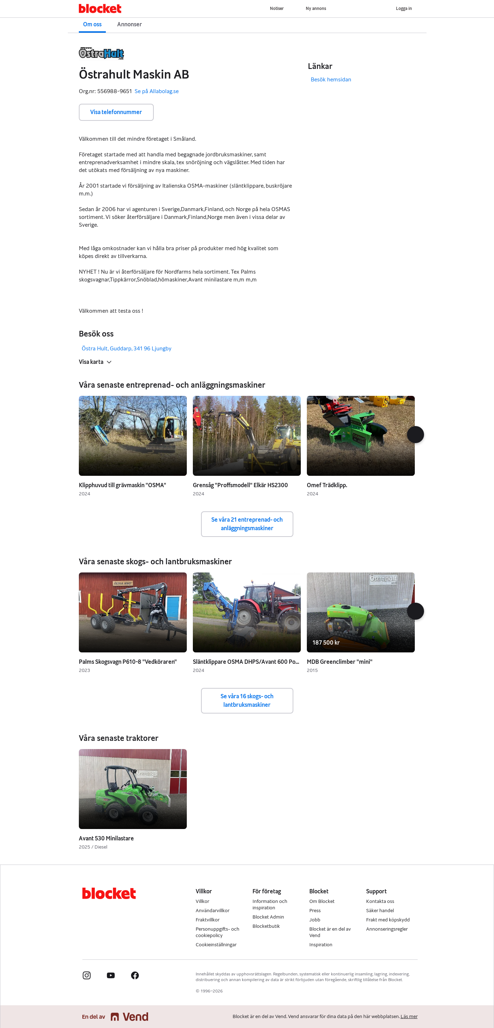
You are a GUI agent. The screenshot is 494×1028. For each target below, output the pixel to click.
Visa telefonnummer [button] (116, 112)
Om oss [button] (92, 24)
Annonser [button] (129, 24)
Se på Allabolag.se (157, 91)
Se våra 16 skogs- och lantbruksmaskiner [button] (247, 700)
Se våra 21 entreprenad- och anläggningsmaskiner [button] (247, 524)
